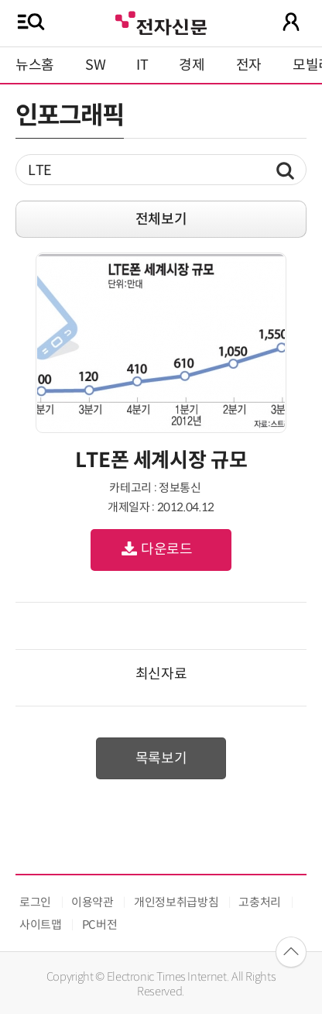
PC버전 (100, 924)
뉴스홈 (34, 65)
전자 (249, 65)
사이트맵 (40, 924)
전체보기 (161, 219)
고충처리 (259, 902)
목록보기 (161, 758)
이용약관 (92, 902)
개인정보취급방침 (176, 902)
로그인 (35, 902)
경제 (191, 65)
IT (142, 65)
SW (95, 65)
